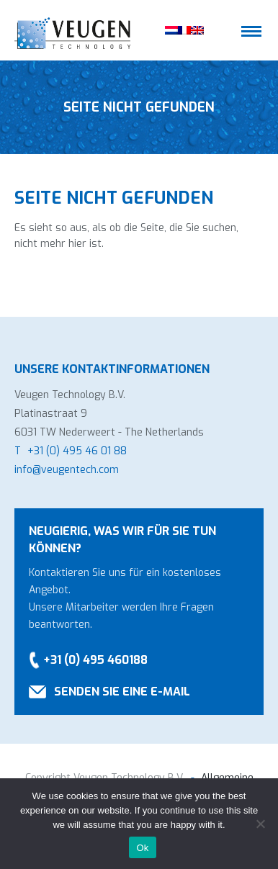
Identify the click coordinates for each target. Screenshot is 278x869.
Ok (142, 847)
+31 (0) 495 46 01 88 (77, 451)
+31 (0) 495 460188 (95, 659)
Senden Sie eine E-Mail (122, 691)
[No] (260, 823)
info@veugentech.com (66, 470)
